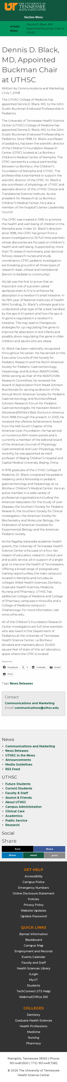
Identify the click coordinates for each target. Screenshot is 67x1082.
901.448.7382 (48, 1063)
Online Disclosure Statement (33, 893)
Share (55, 850)
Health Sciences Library (33, 968)
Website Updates (33, 910)
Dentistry (33, 1015)
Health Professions (33, 1026)
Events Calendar (33, 957)
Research (12, 825)
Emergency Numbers (33, 887)
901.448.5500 (19, 1063)
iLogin (33, 974)
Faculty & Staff (16, 793)
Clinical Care (15, 811)
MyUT (33, 980)
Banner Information (33, 934)
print (55, 855)
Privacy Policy (34, 905)
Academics (14, 816)
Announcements (18, 759)
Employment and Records (33, 951)
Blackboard (33, 940)
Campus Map (33, 945)
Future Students (18, 784)
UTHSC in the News (20, 755)
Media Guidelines (18, 764)
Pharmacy (33, 1043)
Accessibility (34, 876)
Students (33, 985)
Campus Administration (23, 806)
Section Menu (33, 17)
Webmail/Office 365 (33, 997)
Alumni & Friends (18, 797)
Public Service (16, 820)
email (33, 855)
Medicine (33, 1032)
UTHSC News (15, 28)
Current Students (18, 788)
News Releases (21, 683)
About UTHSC (15, 802)
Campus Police (33, 882)
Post (22, 850)
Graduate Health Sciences (33, 1020)
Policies (33, 899)
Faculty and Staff (33, 962)
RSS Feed (12, 769)
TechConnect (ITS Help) (33, 991)
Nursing (33, 1037)
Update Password (33, 916)
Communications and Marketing (29, 703)
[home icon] (2, 29)
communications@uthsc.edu (36, 708)
